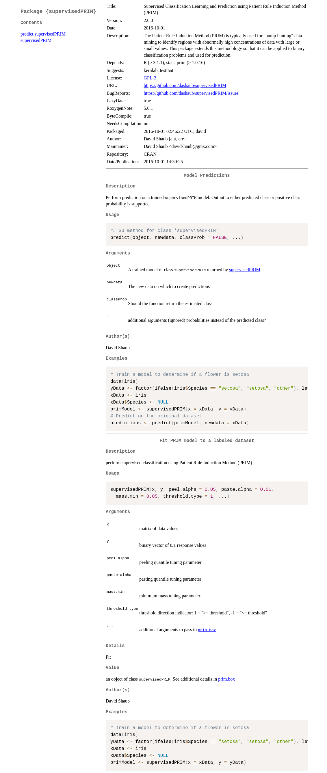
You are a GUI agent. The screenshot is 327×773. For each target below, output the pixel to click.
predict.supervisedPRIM (43, 33)
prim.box (207, 629)
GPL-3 (150, 77)
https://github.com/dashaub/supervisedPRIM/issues (191, 93)
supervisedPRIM (36, 40)
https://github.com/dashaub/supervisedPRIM (185, 85)
